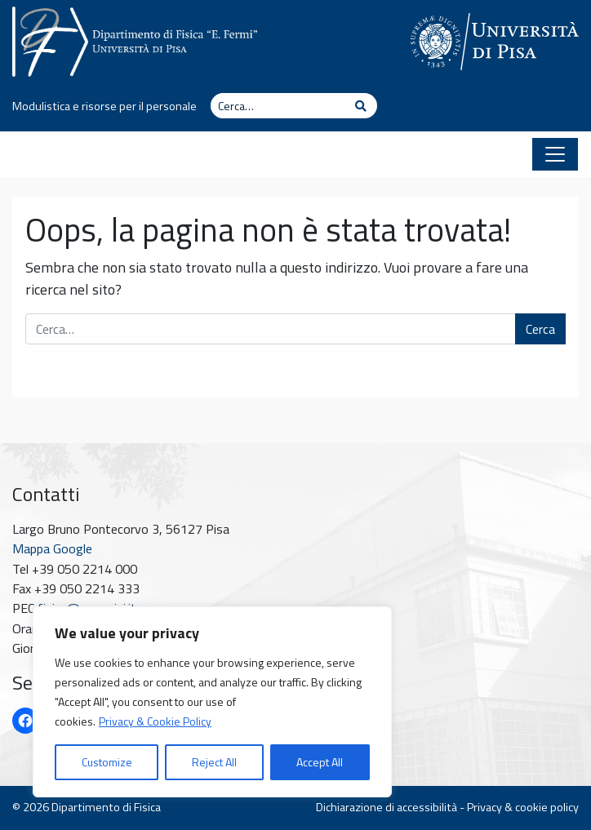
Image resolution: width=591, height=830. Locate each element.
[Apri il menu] (555, 154)
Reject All (214, 761)
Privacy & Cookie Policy (155, 721)
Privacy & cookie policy (523, 807)
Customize (107, 761)
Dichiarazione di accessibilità (386, 807)
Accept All (319, 761)
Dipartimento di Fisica (106, 807)
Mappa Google (52, 548)
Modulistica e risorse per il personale (104, 106)
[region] (212, 701)
